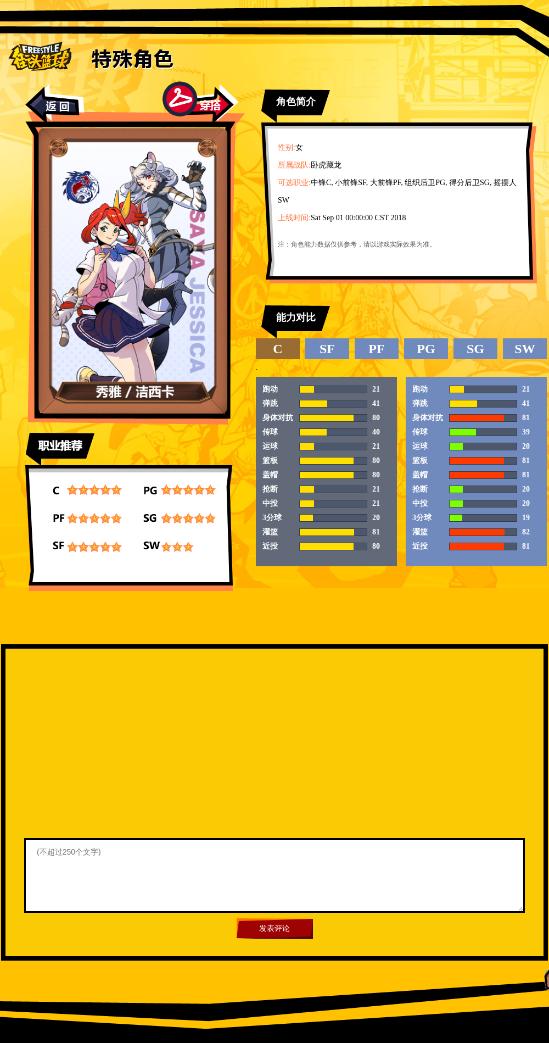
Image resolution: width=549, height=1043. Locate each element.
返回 (55, 104)
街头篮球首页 (39, 55)
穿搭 (201, 102)
